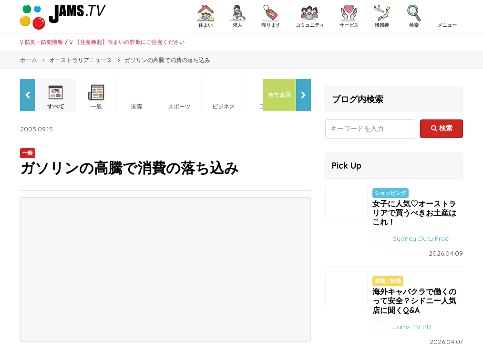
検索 (441, 128)
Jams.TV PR (412, 326)
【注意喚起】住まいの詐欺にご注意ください (127, 42)
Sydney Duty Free (421, 238)
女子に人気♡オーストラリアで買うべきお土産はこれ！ (414, 212)
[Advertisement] (165, 269)
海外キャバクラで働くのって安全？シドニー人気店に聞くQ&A (414, 300)
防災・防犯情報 (41, 42)
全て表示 (279, 94)
